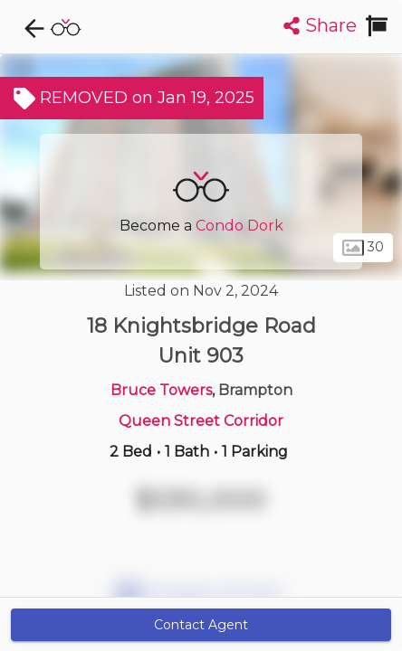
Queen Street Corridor (201, 420)
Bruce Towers (161, 390)
